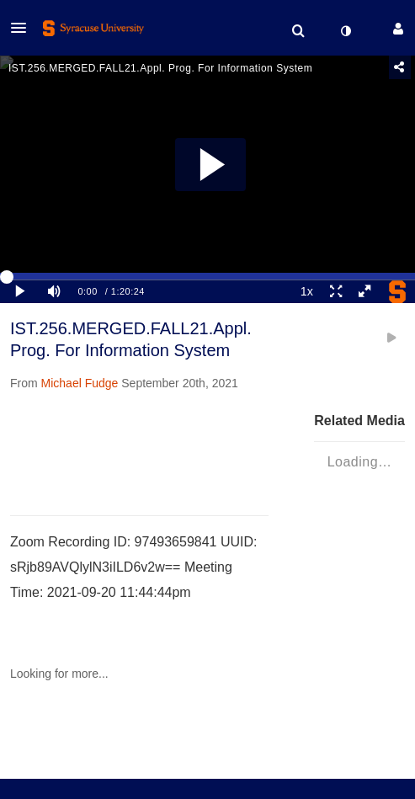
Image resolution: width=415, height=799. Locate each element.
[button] (23, 28)
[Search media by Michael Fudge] (80, 383)
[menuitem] (298, 31)
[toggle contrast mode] (345, 31)
